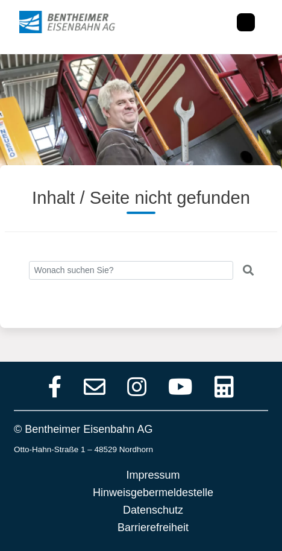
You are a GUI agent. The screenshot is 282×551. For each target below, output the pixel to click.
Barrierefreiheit (153, 527)
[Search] (131, 270)
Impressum (153, 475)
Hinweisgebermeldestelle (153, 492)
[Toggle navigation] (246, 22)
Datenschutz (153, 510)
